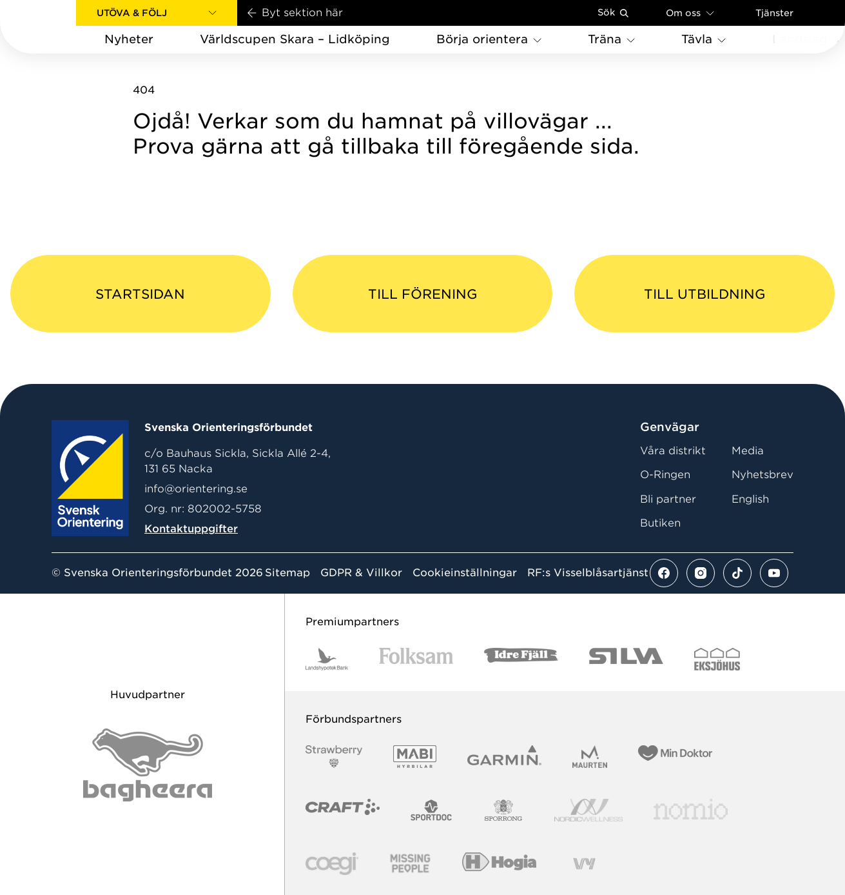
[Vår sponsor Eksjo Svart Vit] (717, 659)
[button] (156, 13)
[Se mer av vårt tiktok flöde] (737, 573)
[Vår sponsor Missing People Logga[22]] (410, 863)
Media (748, 451)
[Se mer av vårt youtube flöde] (774, 573)
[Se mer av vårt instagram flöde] (700, 573)
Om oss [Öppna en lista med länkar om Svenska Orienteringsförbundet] (690, 12)
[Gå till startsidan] (58, 27)
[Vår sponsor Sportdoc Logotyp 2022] (431, 810)
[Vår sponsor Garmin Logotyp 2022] (504, 756)
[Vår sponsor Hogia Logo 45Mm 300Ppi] (499, 863)
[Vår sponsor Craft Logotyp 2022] (343, 810)
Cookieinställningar (465, 573)
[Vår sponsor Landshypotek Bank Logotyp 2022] (327, 659)
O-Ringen (665, 474)
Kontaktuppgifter (191, 529)
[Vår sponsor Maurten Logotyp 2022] (589, 756)
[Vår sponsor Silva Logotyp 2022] (626, 659)
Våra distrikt (673, 451)
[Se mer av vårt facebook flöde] (664, 573)
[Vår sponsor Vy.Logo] (584, 863)
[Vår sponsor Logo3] (332, 863)
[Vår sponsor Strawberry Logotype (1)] (334, 756)
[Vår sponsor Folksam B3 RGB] (416, 659)
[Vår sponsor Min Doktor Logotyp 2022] (675, 756)
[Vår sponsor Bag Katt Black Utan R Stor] (147, 765)
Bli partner (668, 499)
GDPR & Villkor (361, 573)
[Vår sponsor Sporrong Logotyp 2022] (503, 810)
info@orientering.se (196, 489)
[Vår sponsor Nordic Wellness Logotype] (588, 810)
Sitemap (287, 573)
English (750, 499)
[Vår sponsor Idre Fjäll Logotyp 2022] (521, 659)
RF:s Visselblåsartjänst (587, 573)
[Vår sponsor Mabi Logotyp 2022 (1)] (414, 756)
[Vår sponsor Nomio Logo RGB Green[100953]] (691, 810)
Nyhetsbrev (762, 474)
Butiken (660, 523)
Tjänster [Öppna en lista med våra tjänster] (774, 13)
